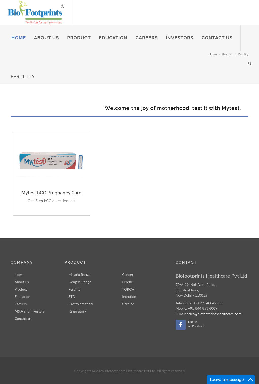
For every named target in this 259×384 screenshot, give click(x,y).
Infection (129, 296)
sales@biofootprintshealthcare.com (214, 313)
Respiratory (77, 311)
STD (72, 296)
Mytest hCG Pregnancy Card (51, 192)
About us (22, 282)
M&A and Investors (30, 311)
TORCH (128, 289)
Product (21, 289)
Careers (21, 304)
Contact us (23, 318)
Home (19, 274)
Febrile (127, 282)
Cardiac (128, 304)
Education (22, 296)
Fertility (74, 289)
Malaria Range (80, 274)
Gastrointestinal (81, 304)
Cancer (127, 274)
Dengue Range (80, 282)
